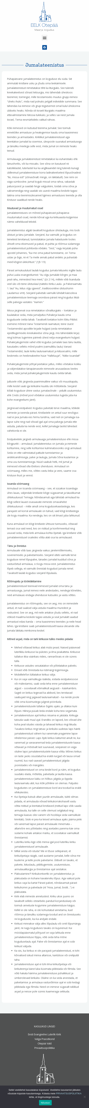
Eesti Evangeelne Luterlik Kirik (44, 1034)
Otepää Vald (45, 1043)
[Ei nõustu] (84, 1097)
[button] (44, 38)
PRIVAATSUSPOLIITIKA (68, 1093)
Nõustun (45, 1102)
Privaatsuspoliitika (44, 1048)
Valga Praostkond (45, 1039)
